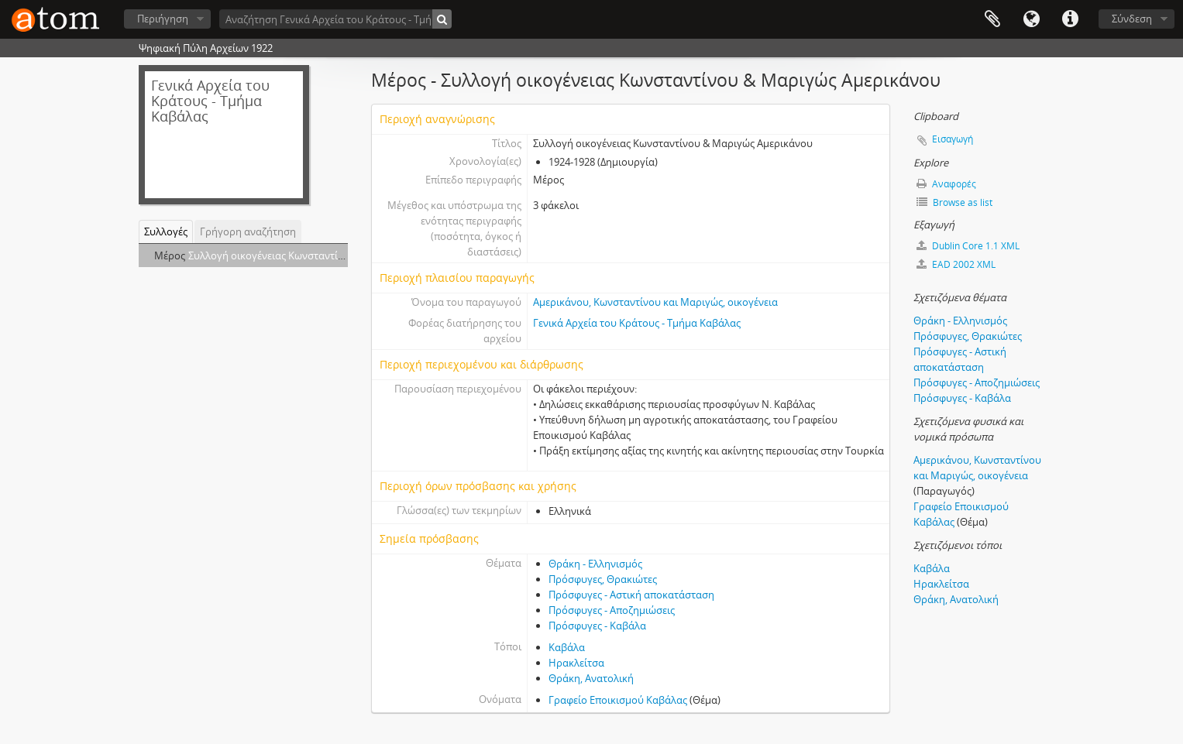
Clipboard (992, 19)
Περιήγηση (162, 19)
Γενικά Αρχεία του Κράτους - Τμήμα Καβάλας (637, 323)
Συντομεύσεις (1070, 19)
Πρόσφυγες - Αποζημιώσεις (612, 610)
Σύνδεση (1132, 19)
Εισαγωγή (952, 139)
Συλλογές (165, 231)
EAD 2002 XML (956, 264)
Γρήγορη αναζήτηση (248, 231)
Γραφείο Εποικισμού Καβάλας (618, 700)
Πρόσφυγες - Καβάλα (597, 626)
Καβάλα (567, 647)
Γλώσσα (1031, 19)
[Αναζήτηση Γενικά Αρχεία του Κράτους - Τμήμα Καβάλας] (335, 19)
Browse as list (954, 202)
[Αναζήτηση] (442, 19)
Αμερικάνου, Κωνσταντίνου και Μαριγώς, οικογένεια (655, 302)
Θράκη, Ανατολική (591, 678)
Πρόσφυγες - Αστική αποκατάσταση (631, 595)
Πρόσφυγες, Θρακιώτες (603, 579)
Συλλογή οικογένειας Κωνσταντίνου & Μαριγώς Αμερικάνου (328, 255)
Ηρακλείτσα (576, 663)
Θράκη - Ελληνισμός (595, 564)
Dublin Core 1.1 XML (968, 245)
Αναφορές (946, 183)
